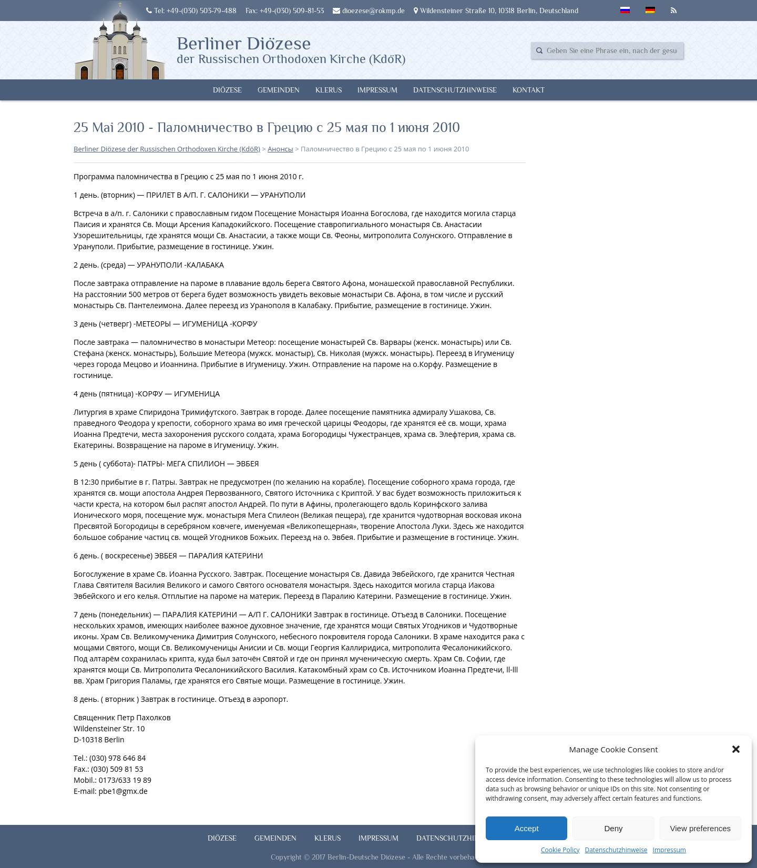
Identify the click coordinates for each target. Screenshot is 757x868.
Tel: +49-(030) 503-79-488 (191, 10)
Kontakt (529, 90)
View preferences (700, 828)
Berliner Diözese (291, 49)
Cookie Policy (560, 849)
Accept (527, 828)
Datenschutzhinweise (616, 849)
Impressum (669, 849)
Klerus (328, 90)
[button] (736, 749)
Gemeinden (279, 90)
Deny (613, 828)
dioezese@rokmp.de (369, 10)
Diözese (227, 90)
